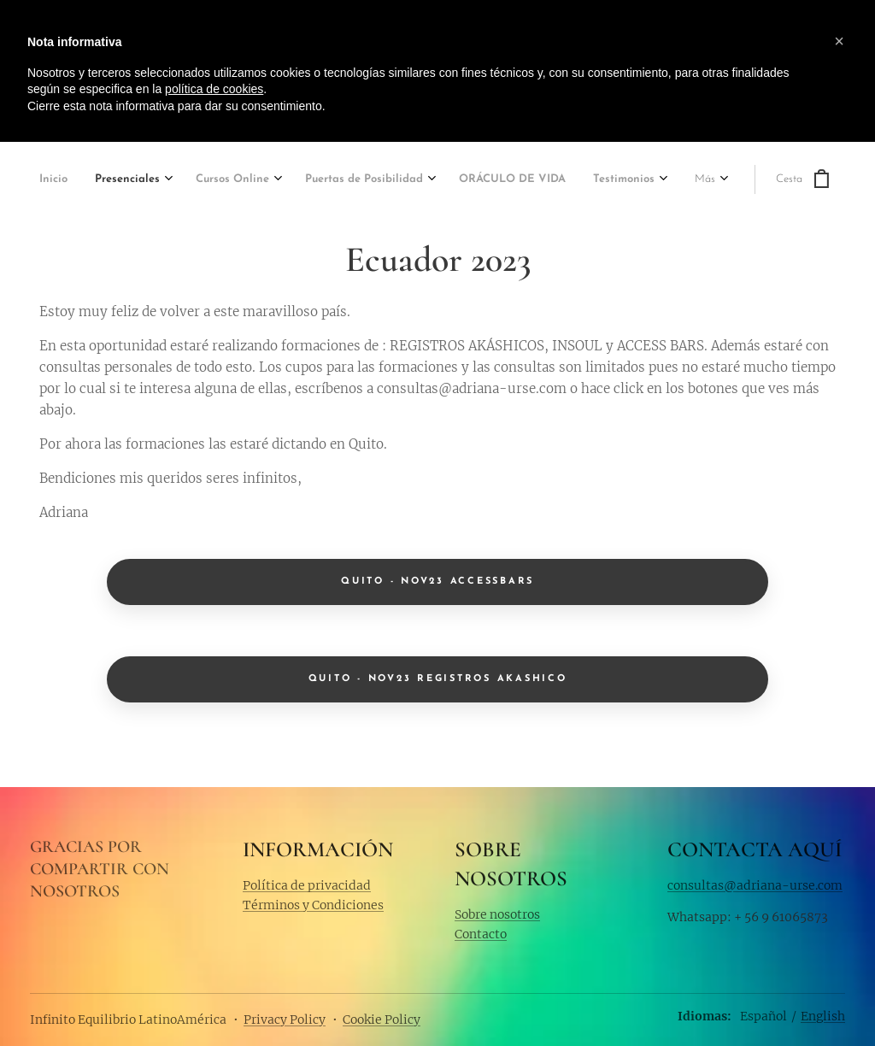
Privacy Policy (285, 1019)
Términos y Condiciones (313, 905)
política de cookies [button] (214, 89)
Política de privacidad (307, 885)
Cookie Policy (381, 1019)
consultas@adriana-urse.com (755, 885)
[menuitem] (80, 180)
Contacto (481, 934)
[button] (839, 41)
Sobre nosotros (497, 913)
